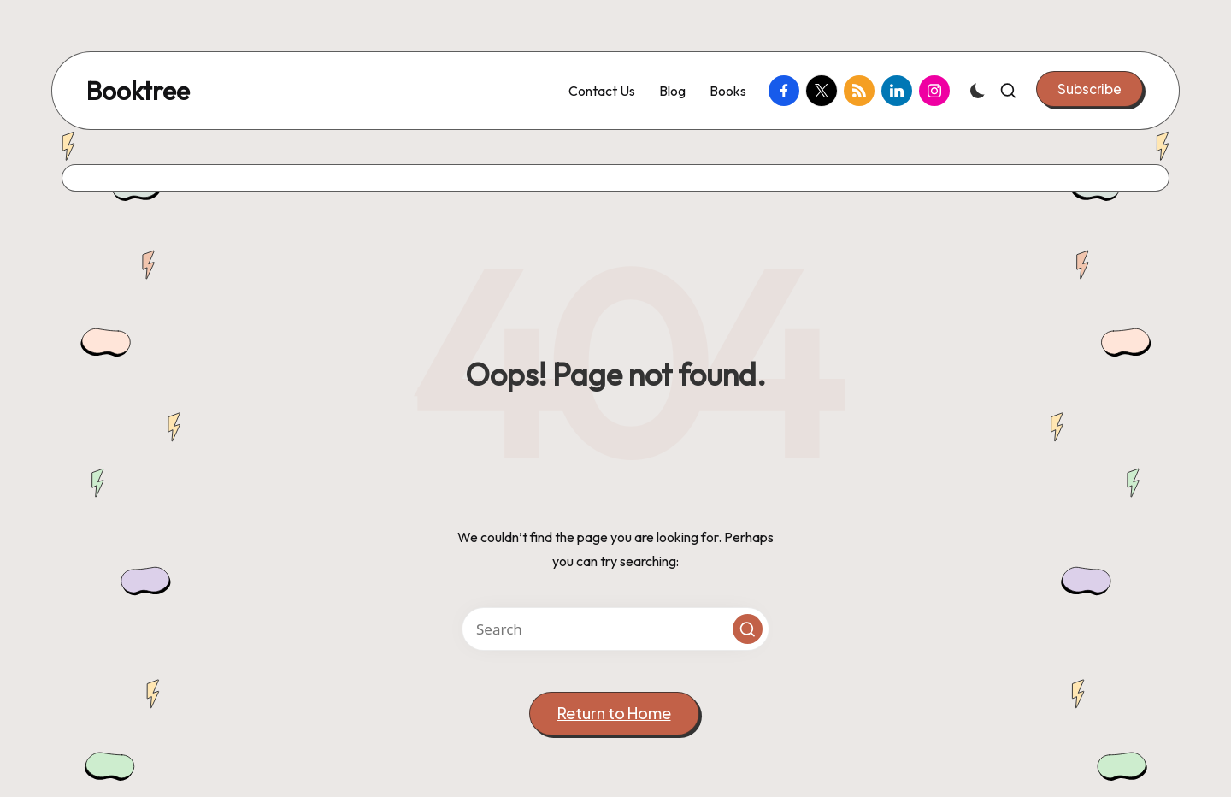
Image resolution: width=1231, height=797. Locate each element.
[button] (1089, 89)
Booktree (138, 91)
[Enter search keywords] (615, 629)
